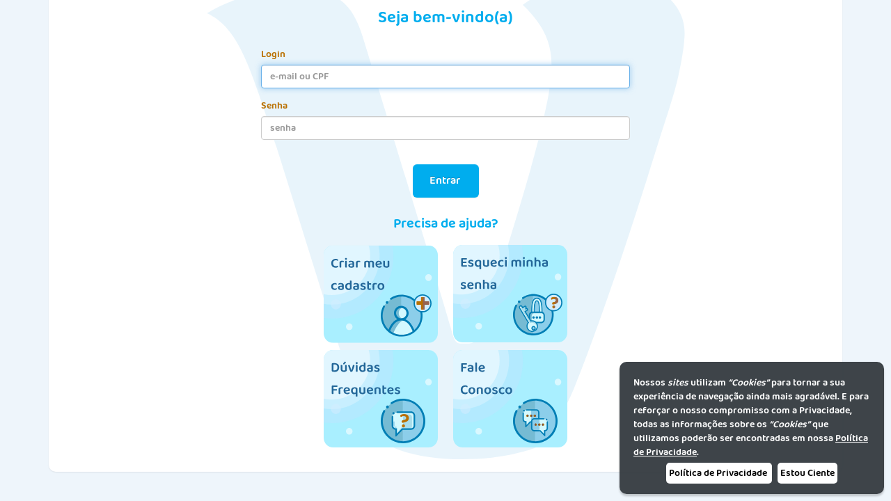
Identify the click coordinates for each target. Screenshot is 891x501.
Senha (274, 106)
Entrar (445, 180)
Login (273, 54)
